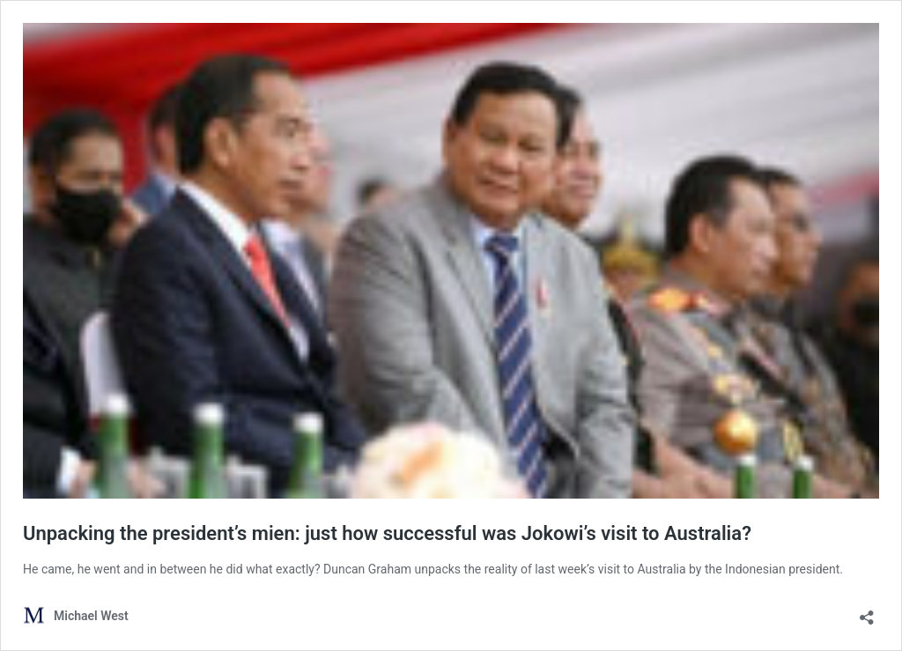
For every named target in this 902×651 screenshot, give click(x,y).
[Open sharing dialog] (866, 611)
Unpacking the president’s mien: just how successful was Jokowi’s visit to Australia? (387, 533)
